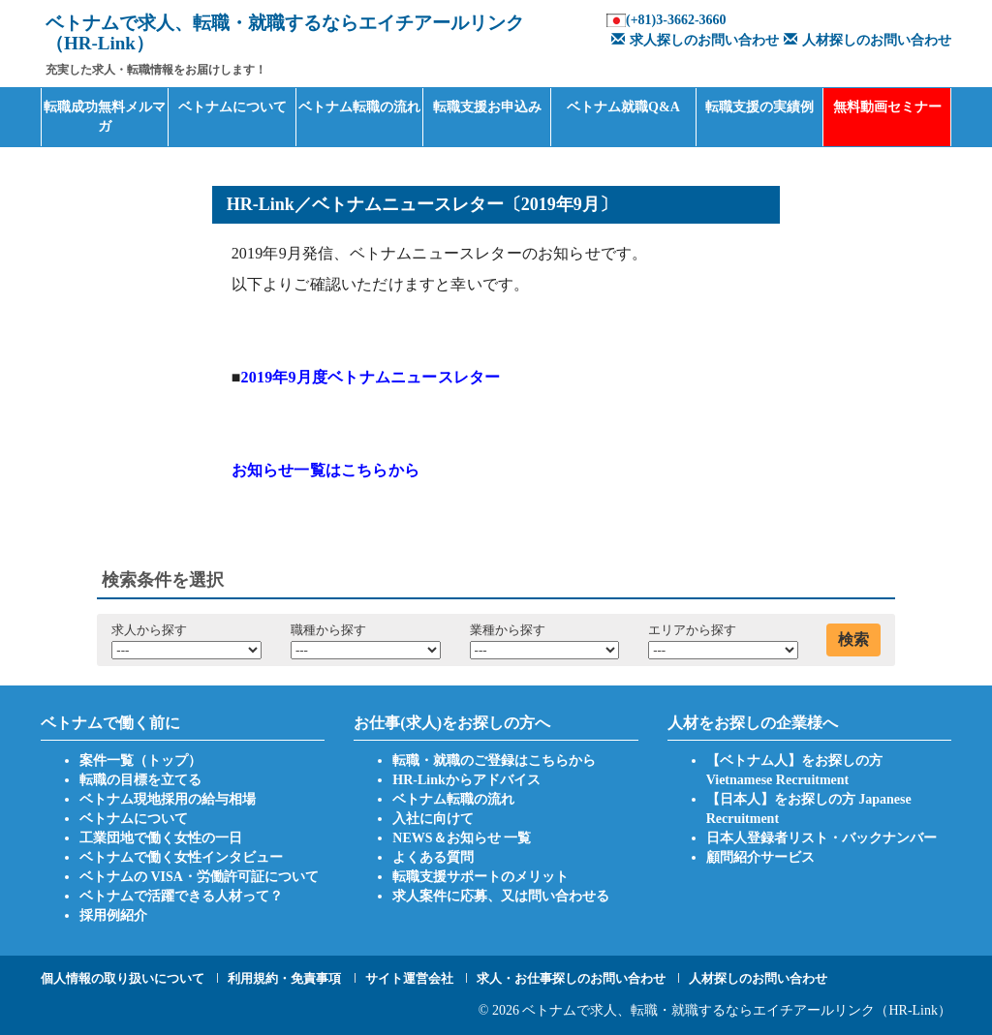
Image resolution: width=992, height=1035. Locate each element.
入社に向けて (433, 818)
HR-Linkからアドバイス (466, 780)
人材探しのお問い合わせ (865, 40)
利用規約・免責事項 (284, 978)
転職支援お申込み (487, 107)
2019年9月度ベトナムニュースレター (371, 377)
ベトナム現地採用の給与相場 (167, 799)
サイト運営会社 (409, 978)
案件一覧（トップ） (140, 760)
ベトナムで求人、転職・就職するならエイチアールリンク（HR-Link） (736, 1010)
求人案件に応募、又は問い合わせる (500, 896)
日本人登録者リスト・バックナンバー (821, 838)
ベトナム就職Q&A (623, 107)
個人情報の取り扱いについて (122, 978)
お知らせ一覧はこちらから (325, 470)
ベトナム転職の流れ (359, 107)
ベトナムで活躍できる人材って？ (181, 896)
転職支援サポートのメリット (480, 876)
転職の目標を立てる (140, 780)
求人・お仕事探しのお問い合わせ (571, 978)
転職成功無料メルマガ (105, 117)
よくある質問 (433, 857)
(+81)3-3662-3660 (676, 20)
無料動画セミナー (887, 107)
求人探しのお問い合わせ (692, 40)
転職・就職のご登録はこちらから (494, 760)
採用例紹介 (113, 915)
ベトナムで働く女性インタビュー (181, 857)
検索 (853, 639)
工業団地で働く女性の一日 (160, 838)
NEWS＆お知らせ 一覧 (461, 838)
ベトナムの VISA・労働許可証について (199, 876)
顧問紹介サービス (760, 857)
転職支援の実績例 (759, 107)
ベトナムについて (232, 107)
